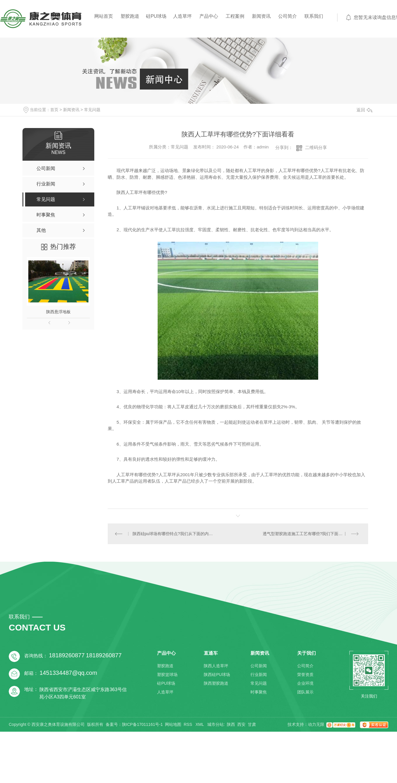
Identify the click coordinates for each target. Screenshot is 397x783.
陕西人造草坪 (216, 665)
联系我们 (313, 16)
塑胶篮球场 (167, 674)
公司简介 (287, 16)
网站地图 (173, 724)
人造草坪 (182, 16)
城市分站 (215, 724)
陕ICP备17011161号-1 (142, 724)
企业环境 (305, 683)
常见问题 (92, 109)
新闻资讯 (261, 16)
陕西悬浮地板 (58, 311)
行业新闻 (258, 674)
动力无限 (316, 724)
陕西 (231, 724)
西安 (241, 724)
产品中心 (208, 16)
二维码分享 (316, 147)
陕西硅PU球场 (217, 674)
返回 (364, 109)
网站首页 (103, 16)
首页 (54, 109)
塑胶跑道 (130, 16)
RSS (188, 724)
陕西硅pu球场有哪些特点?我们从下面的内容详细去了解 (173, 533)
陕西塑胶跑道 (216, 683)
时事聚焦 (258, 692)
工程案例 (235, 16)
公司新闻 (258, 665)
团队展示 (305, 692)
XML (200, 724)
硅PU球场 (156, 16)
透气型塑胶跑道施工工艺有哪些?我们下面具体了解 (309, 533)
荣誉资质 (305, 674)
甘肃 (252, 724)
